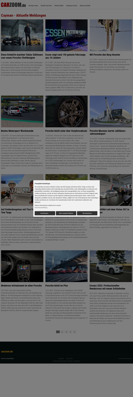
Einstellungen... (44, 213)
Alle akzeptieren (87, 213)
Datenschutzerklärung (41, 207)
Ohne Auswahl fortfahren (66, 213)
